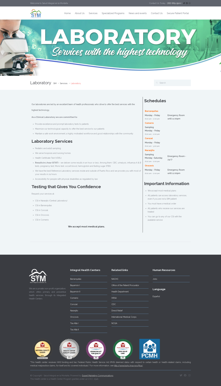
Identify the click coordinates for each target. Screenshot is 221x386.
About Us (80, 13)
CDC (112, 304)
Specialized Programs (113, 13)
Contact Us (157, 13)
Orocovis (73, 317)
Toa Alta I (73, 323)
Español (155, 296)
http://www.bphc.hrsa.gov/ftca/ (128, 364)
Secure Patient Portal (178, 13)
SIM (55, 83)
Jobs (153, 279)
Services (93, 13)
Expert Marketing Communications (97, 374)
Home (67, 13)
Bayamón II (74, 292)
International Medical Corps (122, 317)
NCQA (113, 323)
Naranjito (73, 311)
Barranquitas (74, 279)
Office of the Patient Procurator (124, 285)
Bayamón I (74, 285)
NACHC (113, 279)
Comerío (73, 298)
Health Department (118, 292)
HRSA (112, 298)
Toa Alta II (73, 329)
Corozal (72, 304)
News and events (138, 13)
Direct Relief (115, 311)
